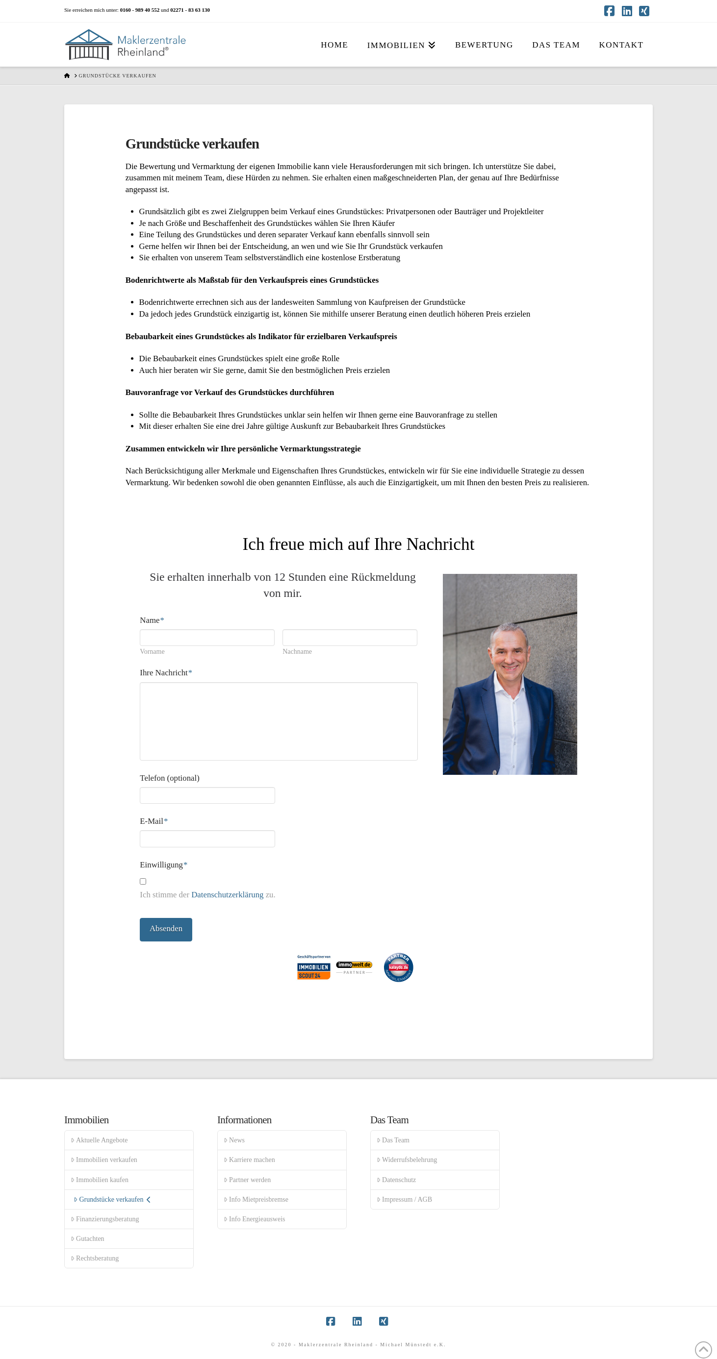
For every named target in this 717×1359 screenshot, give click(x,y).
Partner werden (247, 1180)
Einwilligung (163, 864)
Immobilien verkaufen (104, 1159)
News (234, 1140)
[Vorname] (207, 637)
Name (152, 620)
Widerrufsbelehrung (407, 1159)
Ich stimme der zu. (207, 894)
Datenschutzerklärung (227, 894)
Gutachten (87, 1238)
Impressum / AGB (404, 1199)
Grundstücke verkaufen (112, 1199)
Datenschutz (396, 1180)
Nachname (297, 651)
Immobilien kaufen (99, 1180)
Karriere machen (249, 1159)
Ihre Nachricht (166, 672)
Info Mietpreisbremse (256, 1199)
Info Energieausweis (254, 1219)
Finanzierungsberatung (105, 1219)
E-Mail (154, 821)
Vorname (152, 651)
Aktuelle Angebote (99, 1140)
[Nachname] (349, 637)
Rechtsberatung (95, 1258)
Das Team (393, 1140)
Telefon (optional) (169, 778)
